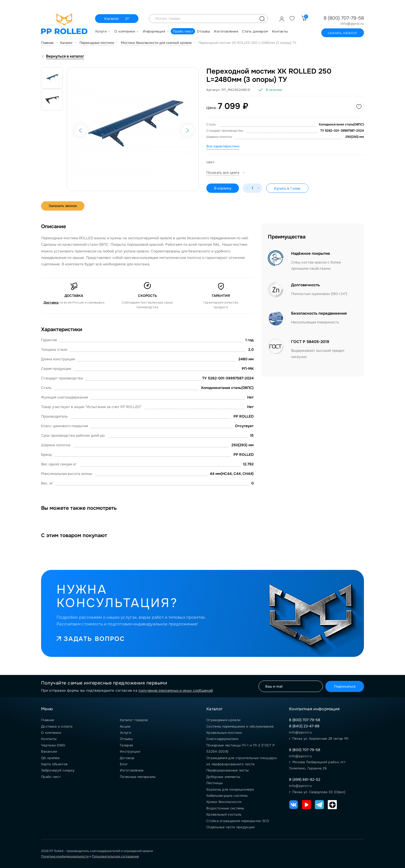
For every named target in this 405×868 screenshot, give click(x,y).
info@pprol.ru (352, 24)
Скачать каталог (342, 33)
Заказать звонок (63, 206)
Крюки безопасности (224, 802)
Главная (47, 720)
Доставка (51, 302)
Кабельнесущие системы (227, 795)
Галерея (126, 745)
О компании (51, 732)
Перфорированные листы (227, 770)
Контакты (49, 739)
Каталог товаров (134, 720)
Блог (124, 764)
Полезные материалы (137, 777)
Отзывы (126, 739)
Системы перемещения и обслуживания (240, 726)
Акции (125, 726)
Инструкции (130, 751)
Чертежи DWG (53, 745)
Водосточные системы (225, 808)
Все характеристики (222, 146)
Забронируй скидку (57, 770)
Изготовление (132, 770)
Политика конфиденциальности (65, 856)
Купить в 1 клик (287, 188)
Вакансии (49, 751)
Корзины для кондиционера (230, 789)
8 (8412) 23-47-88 (304, 726)
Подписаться (344, 686)
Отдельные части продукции (230, 827)
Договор (127, 758)
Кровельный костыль (224, 814)
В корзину (222, 188)
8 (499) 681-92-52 (304, 779)
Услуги (125, 732)
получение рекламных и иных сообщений (175, 690)
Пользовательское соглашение (115, 856)
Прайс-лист (51, 777)
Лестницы (214, 783)
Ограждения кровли (223, 720)
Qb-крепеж (50, 758)
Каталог (117, 18)
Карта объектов (54, 764)
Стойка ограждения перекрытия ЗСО (237, 821)
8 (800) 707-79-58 (344, 18)
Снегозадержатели (222, 739)
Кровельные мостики (224, 732)
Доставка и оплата (56, 726)
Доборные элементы (223, 777)
